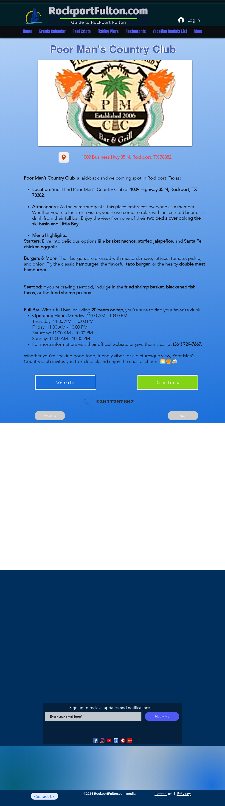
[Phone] (86, 402)
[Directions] (167, 382)
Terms (161, 793)
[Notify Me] (162, 716)
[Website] (65, 382)
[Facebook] (95, 740)
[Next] (183, 415)
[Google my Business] (116, 740)
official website (113, 344)
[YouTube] (109, 740)
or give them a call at (164, 344)
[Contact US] (44, 796)
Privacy (184, 793)
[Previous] (50, 415)
